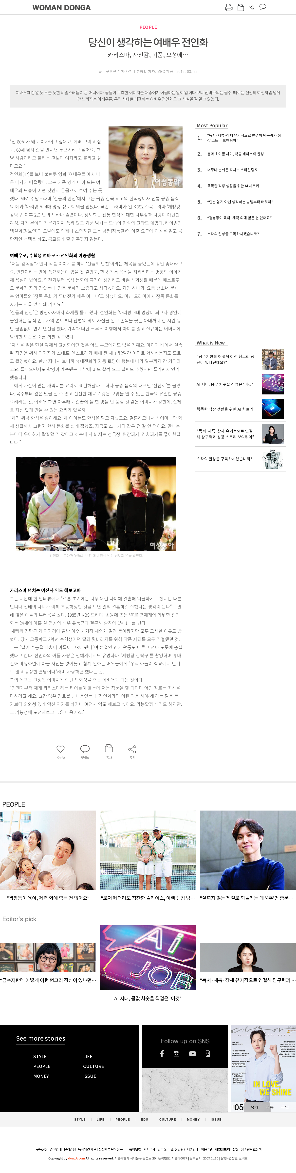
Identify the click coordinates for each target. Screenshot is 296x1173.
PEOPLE (148, 27)
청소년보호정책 (251, 1149)
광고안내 (56, 1149)
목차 (254, 1107)
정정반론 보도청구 (110, 1149)
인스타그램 (176, 1054)
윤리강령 (70, 1149)
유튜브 (192, 1054)
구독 (270, 1107)
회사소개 (149, 1149)
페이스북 (162, 1054)
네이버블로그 (208, 1054)
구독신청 (42, 1149)
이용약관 (207, 1149)
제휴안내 (193, 1149)
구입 (285, 1107)
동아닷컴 (135, 1149)
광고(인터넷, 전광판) (171, 1149)
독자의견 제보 (87, 1149)
